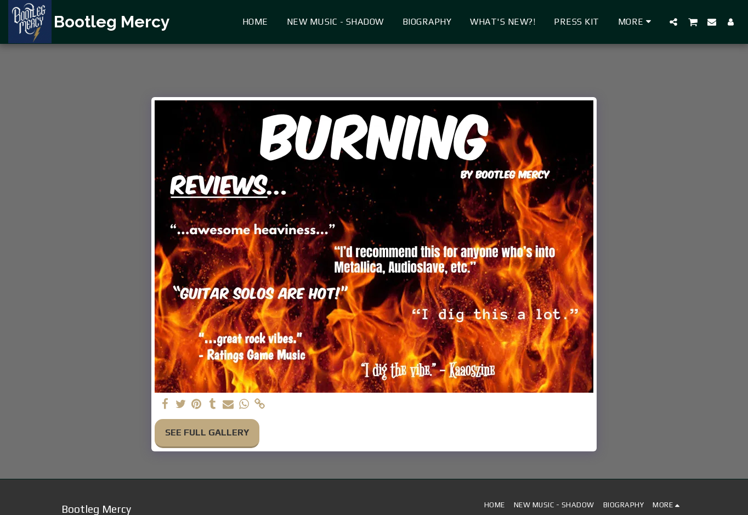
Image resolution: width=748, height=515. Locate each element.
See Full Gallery (207, 432)
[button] (673, 21)
